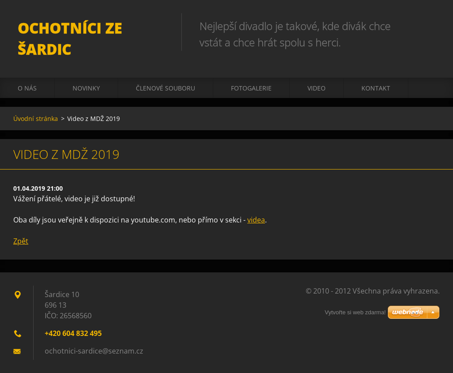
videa (256, 220)
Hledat (430, 26)
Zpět (20, 241)
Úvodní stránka (35, 118)
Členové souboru (165, 88)
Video (316, 88)
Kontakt (375, 88)
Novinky (86, 88)
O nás (27, 88)
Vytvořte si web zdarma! (355, 312)
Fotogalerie (251, 88)
